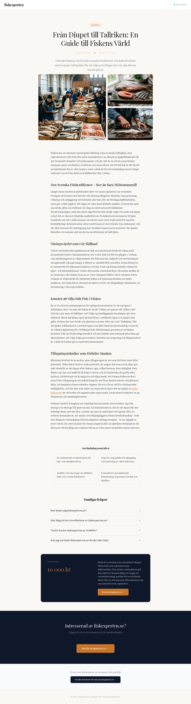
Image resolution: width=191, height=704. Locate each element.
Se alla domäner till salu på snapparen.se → (95, 679)
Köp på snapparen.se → (113, 592)
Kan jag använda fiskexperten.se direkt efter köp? (80, 540)
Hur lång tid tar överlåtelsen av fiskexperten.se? (79, 520)
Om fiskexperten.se (111, 696)
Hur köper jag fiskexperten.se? (69, 510)
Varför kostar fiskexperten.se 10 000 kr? (74, 530)
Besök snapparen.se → (95, 648)
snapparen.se (84, 696)
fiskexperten (14, 4)
